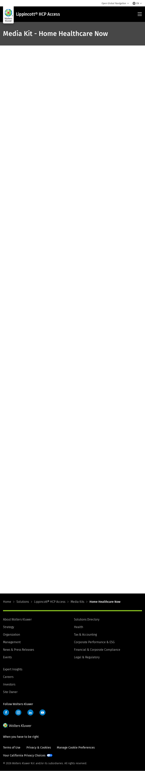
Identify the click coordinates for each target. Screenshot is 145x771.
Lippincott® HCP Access (49, 602)
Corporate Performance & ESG (94, 642)
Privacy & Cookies (38, 747)
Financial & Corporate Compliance (97, 649)
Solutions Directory (86, 619)
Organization (11, 634)
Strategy (8, 627)
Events (7, 657)
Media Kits (77, 602)
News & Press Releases (18, 649)
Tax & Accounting (85, 634)
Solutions (22, 602)
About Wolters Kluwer (17, 619)
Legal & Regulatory (86, 657)
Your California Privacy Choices (24, 755)
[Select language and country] (137, 3)
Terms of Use (11, 747)
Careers (8, 677)
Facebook (6, 712)
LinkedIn (30, 712)
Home (7, 602)
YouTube (42, 712)
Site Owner (10, 692)
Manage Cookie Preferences (76, 747)
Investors (9, 684)
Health (78, 627)
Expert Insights (12, 669)
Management (12, 642)
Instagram (18, 712)
